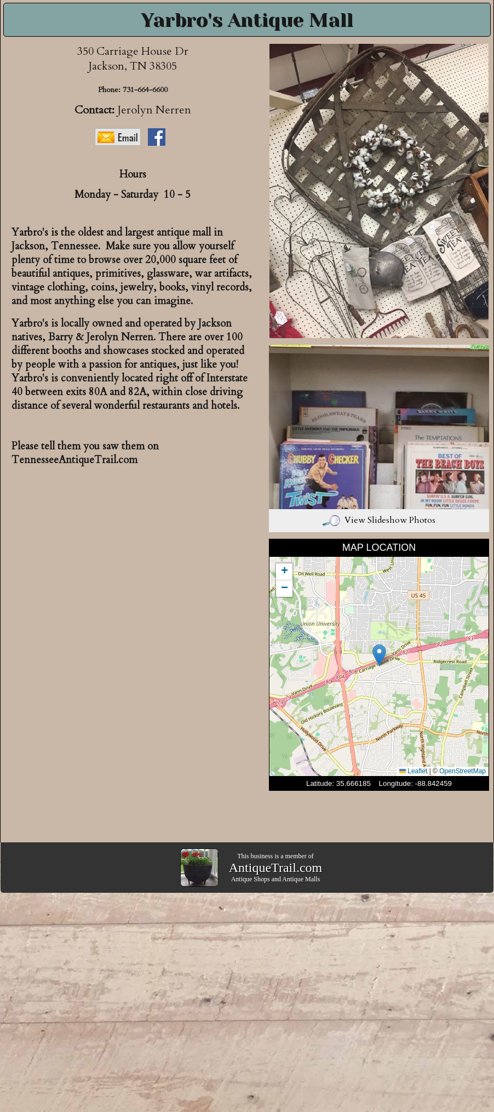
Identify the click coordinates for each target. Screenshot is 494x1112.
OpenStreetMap (462, 771)
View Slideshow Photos (379, 520)
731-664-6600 (145, 89)
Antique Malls (301, 879)
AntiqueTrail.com (275, 867)
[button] (379, 655)
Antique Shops (250, 879)
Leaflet (413, 771)
